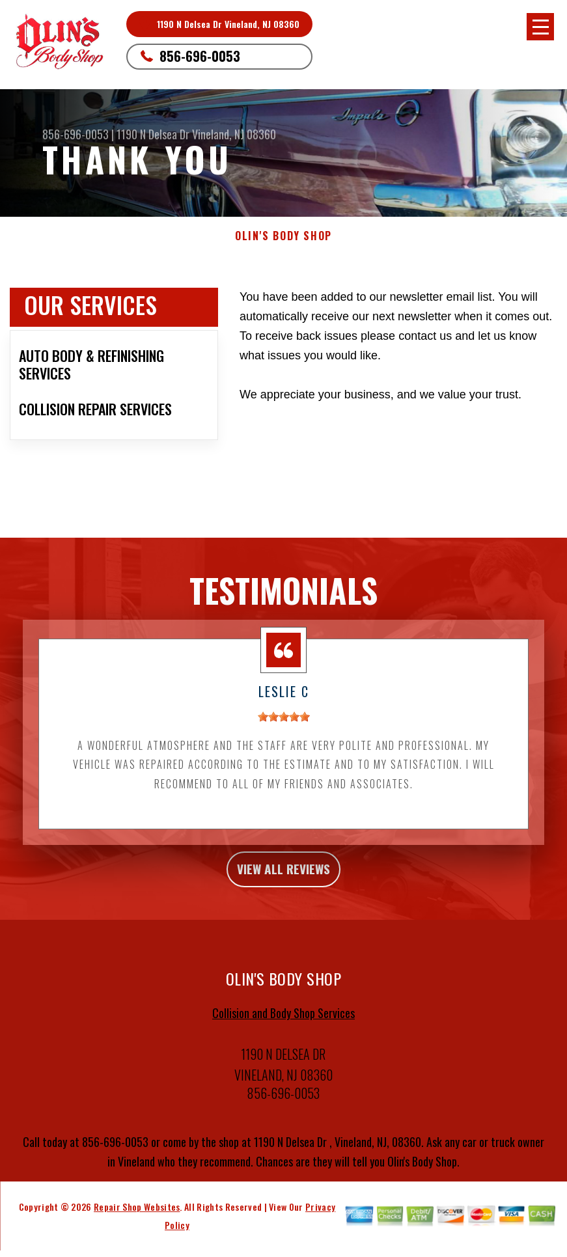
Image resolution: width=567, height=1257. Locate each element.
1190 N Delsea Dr (154, 134)
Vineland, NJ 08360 (234, 134)
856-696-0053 (199, 56)
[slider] (284, 722)
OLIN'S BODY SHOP (283, 236)
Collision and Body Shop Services (283, 1025)
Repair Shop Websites (137, 1219)
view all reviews (283, 878)
